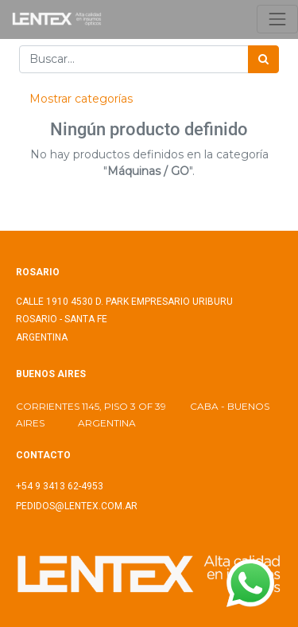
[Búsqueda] (263, 59)
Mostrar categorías (81, 99)
